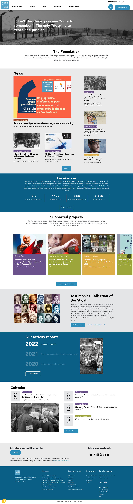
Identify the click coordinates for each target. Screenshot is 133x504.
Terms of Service (77, 501)
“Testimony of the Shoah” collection (52, 478)
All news (66, 168)
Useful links (103, 482)
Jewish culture (72, 485)
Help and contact (74, 7)
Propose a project (66, 207)
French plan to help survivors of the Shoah (53, 483)
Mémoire (70, 480)
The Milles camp (103, 490)
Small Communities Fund (49, 487)
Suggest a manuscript (96, 325)
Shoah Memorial (103, 487)
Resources (89, 480)
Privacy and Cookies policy (61, 461)
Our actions (45, 471)
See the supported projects (67, 284)
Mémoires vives (103, 478)
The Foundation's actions (49, 476)
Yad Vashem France (104, 492)
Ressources (57, 6)
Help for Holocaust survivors (107, 476)
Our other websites (105, 471)
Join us (88, 483)
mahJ (100, 496)
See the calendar (71, 431)
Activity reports (90, 478)
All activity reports (33, 374)
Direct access (90, 471)
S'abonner (15, 453)
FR (120, 2)
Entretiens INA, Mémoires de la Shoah (52, 480)
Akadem (101, 494)
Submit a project (124, 6)
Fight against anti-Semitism (76, 489)
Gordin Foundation (47, 485)
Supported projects (74, 471)
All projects (71, 476)
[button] (129, 256)
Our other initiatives (47, 489)
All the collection (78, 325)
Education (71, 483)
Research (70, 478)
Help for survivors (73, 487)
